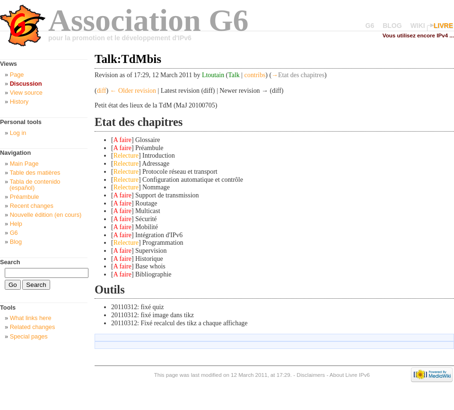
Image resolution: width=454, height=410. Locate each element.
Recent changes (31, 205)
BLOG (392, 25)
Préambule (24, 196)
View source (26, 92)
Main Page (24, 163)
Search (10, 262)
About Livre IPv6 (350, 375)
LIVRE (443, 25)
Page (17, 74)
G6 (370, 25)
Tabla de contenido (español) (34, 184)
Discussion (26, 83)
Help (16, 223)
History (19, 101)
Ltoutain (213, 75)
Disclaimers (311, 375)
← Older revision (133, 90)
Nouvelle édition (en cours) (46, 214)
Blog (16, 241)
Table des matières (34, 172)
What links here (31, 317)
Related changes (32, 326)
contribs (255, 75)
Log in (18, 132)
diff (101, 90)
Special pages (29, 336)
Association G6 (148, 20)
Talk (234, 75)
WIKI (417, 25)
